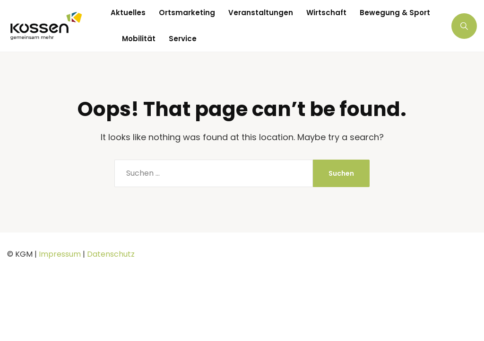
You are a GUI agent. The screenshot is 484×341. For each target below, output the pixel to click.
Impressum (60, 254)
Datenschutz (111, 254)
